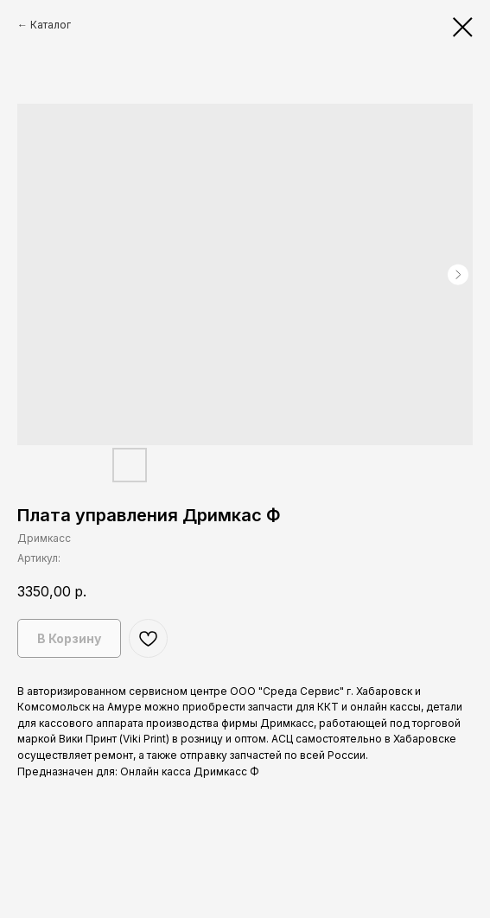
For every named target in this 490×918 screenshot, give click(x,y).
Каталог (50, 24)
